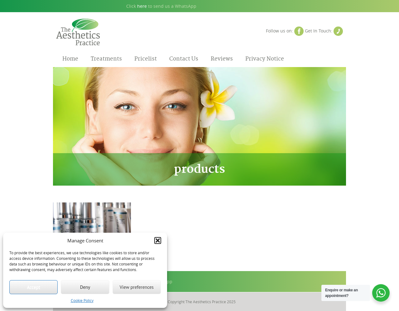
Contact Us (338, 31)
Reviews (222, 59)
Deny (85, 287)
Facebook (299, 31)
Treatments (106, 59)
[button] (158, 240)
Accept (33, 287)
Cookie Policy (82, 300)
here (142, 6)
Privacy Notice (264, 59)
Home (70, 59)
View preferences (137, 287)
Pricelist (145, 59)
